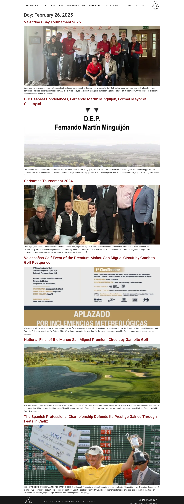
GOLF (53, 5)
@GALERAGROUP (148, 500)
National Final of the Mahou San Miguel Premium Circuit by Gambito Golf (86, 339)
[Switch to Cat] (136, 5)
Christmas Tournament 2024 (48, 181)
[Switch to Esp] (129, 5)
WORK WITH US (95, 5)
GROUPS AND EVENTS (76, 5)
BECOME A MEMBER (114, 5)
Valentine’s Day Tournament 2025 (52, 22)
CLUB (44, 5)
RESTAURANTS (32, 5)
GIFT (61, 5)
